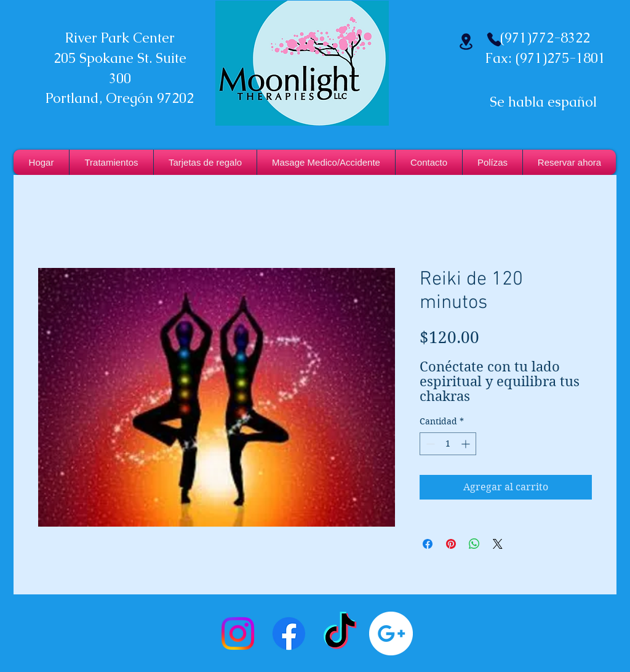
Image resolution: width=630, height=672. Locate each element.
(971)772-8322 (545, 38)
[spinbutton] (448, 444)
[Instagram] (238, 633)
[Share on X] (497, 543)
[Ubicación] (465, 41)
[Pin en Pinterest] (451, 543)
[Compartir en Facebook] (427, 543)
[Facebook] (289, 633)
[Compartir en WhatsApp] (474, 543)
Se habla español (543, 102)
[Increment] (466, 444)
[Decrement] (429, 444)
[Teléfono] (494, 39)
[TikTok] (340, 633)
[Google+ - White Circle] (391, 633)
